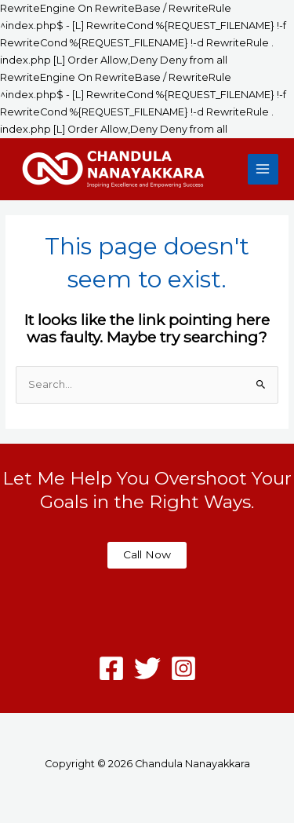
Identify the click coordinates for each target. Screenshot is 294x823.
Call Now (147, 554)
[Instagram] (183, 668)
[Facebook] (111, 668)
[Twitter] (147, 668)
